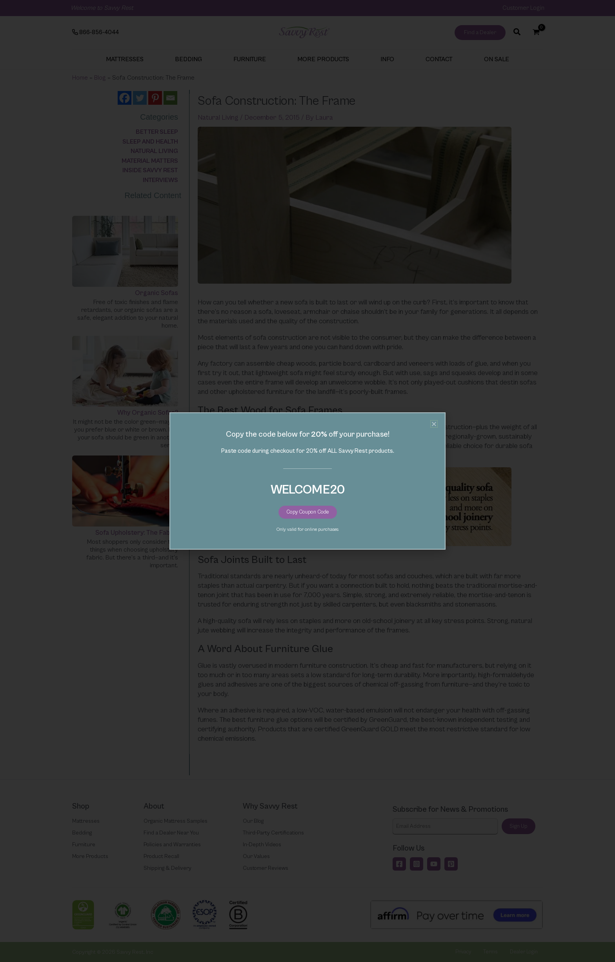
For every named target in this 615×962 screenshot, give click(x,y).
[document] (307, 481)
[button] (434, 424)
